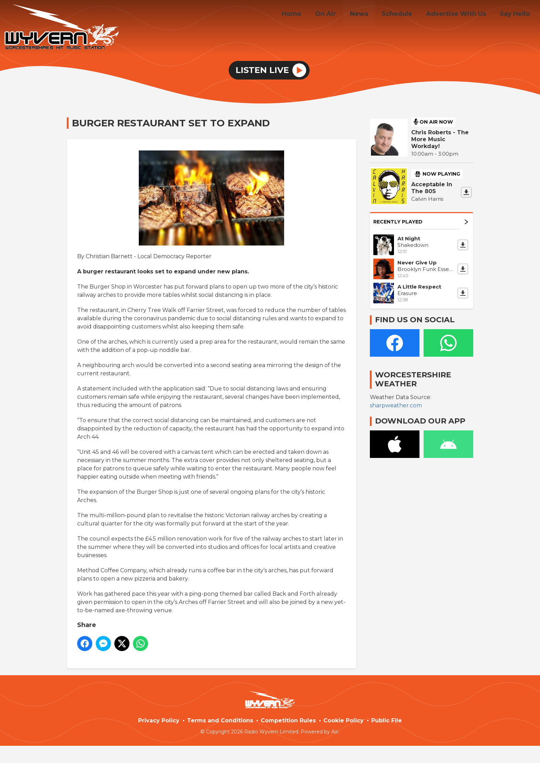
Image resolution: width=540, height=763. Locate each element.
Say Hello (516, 15)
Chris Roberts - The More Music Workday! (440, 139)
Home (306, 15)
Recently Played (420, 222)
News (368, 15)
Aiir (335, 732)
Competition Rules (288, 720)
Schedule (403, 15)
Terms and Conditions (220, 720)
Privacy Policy (158, 720)
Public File (386, 720)
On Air (337, 15)
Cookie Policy (343, 720)
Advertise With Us (460, 15)
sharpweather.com (396, 405)
